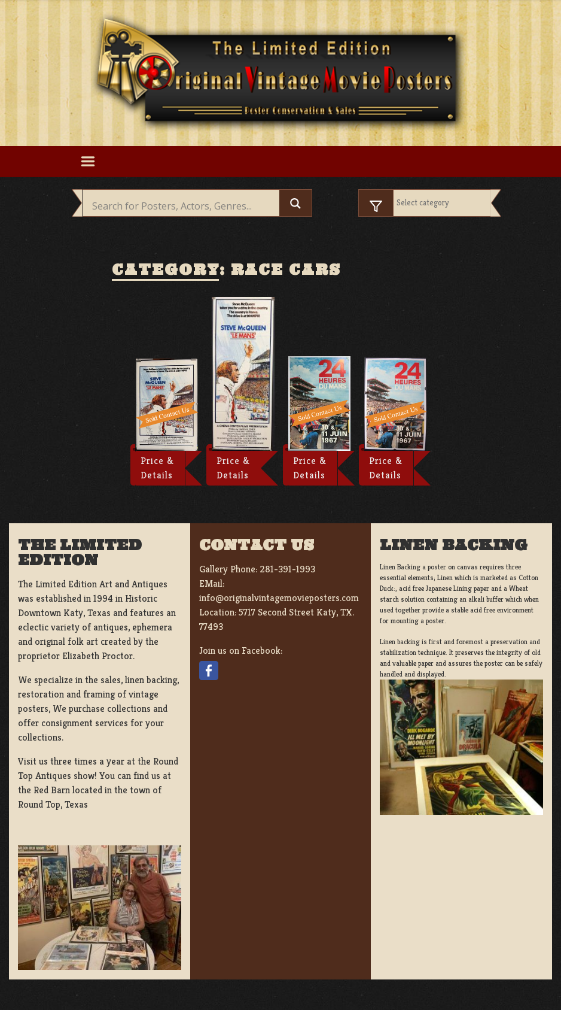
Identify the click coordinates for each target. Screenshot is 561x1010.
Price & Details (157, 467)
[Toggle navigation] (88, 161)
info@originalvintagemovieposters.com (279, 598)
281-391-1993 (287, 569)
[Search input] (184, 206)
